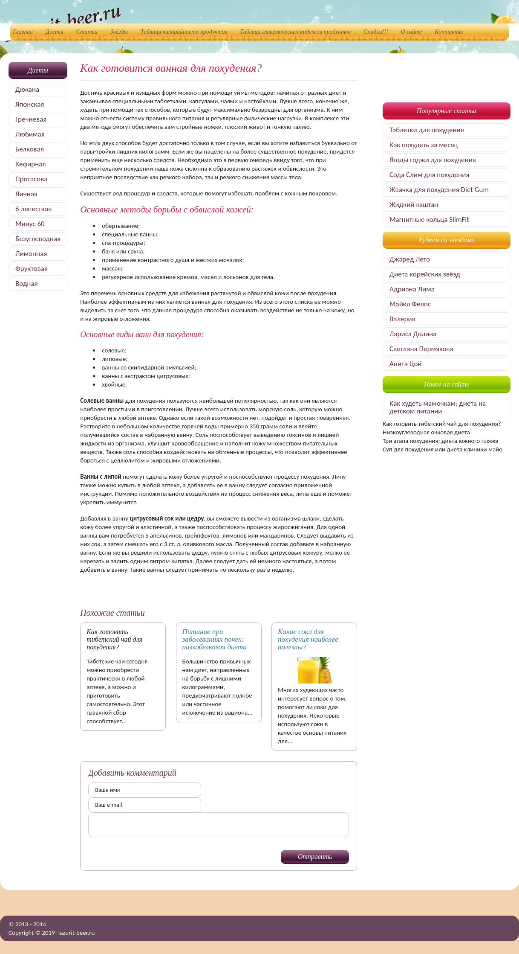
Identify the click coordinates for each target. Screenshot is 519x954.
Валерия (402, 318)
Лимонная (31, 253)
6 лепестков (33, 208)
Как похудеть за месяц (423, 144)
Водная (26, 283)
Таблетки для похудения (426, 129)
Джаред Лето (409, 259)
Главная (23, 32)
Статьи (87, 32)
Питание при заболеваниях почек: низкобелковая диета (214, 639)
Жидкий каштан (413, 204)
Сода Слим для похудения (429, 174)
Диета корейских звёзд (424, 274)
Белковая (29, 149)
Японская (29, 104)
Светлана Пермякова (421, 348)
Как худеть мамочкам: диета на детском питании (437, 407)
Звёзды (119, 32)
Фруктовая (31, 268)
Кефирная (30, 164)
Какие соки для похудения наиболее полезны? (308, 639)
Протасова (31, 179)
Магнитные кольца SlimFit (429, 219)
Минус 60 (30, 223)
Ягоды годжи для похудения (432, 159)
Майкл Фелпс (410, 304)
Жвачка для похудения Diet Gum (439, 189)
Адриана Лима (412, 289)
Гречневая (30, 119)
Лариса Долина (412, 333)
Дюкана (27, 89)
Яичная (26, 193)
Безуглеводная (38, 238)
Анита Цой (405, 363)
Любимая (30, 134)
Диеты (54, 32)
